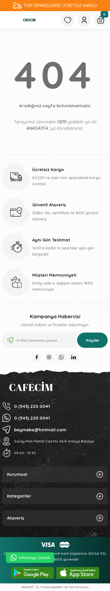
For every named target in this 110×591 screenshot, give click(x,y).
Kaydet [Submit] (92, 340)
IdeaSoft (27, 587)
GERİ (62, 122)
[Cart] (101, 20)
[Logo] (29, 20)
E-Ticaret (43, 587)
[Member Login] (84, 20)
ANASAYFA (37, 128)
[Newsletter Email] (55, 340)
